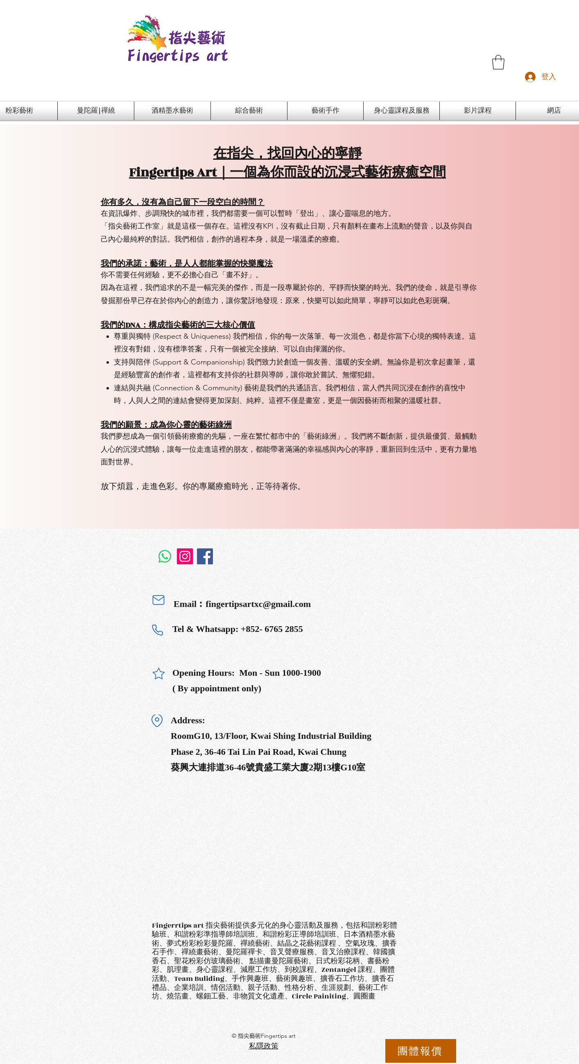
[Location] (157, 721)
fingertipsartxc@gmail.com (258, 604)
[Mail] (158, 600)
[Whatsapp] (165, 556)
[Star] (158, 674)
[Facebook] (205, 556)
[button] (498, 62)
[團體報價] (420, 1051)
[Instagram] (185, 556)
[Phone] (157, 630)
